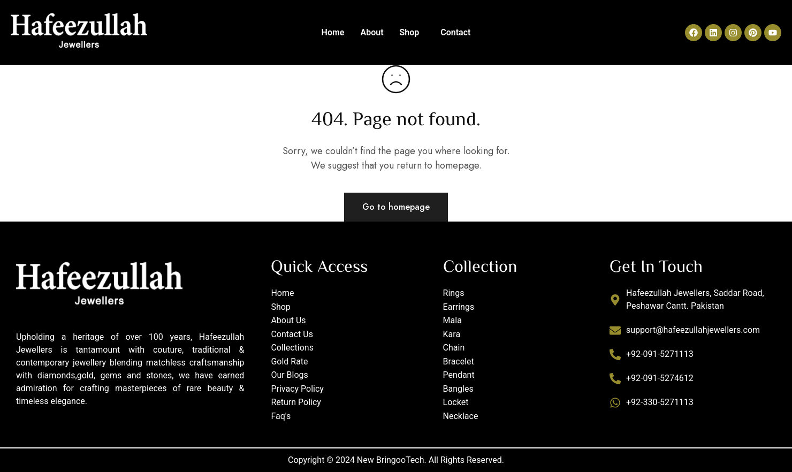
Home (333, 32)
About (371, 32)
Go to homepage (396, 207)
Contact (455, 32)
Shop (410, 32)
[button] (412, 32)
